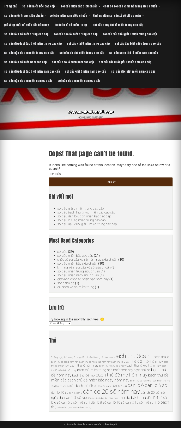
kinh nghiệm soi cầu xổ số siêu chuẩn (117, 15)
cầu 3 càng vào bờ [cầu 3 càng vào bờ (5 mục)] (60, 386)
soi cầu (62, 252)
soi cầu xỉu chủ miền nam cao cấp (79, 81)
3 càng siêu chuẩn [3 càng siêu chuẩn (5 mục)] (83, 357)
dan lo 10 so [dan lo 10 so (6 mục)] (59, 392)
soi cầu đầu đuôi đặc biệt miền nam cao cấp (32, 71)
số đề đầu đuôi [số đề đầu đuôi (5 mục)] (65, 407)
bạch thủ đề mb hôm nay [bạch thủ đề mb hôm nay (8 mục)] (121, 375)
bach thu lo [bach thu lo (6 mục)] (161, 357)
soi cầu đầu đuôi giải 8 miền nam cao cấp (125, 62)
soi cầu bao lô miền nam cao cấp (73, 62)
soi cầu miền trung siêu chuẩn (24, 15)
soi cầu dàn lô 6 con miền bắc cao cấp (84, 216)
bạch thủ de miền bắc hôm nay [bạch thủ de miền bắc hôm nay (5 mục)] (94, 362)
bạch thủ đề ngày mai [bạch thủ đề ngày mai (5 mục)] (141, 380)
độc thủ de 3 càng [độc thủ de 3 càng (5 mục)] (82, 407)
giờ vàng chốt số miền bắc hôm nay (26, 25)
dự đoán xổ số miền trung (71, 25)
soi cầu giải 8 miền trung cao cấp (88, 43)
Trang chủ (10, 6)
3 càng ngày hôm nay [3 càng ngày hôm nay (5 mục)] (62, 357)
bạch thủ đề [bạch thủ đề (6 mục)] (142, 370)
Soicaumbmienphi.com (90, 110)
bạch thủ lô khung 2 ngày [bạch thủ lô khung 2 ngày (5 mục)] (112, 365)
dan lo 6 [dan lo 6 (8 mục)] (136, 385)
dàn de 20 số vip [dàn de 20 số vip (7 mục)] (73, 397)
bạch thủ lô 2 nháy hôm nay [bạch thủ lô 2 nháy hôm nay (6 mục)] (143, 361)
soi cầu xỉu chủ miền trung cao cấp (81, 53)
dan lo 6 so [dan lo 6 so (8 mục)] (156, 385)
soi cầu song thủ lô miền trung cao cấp (118, 25)
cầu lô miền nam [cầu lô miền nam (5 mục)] (102, 386)
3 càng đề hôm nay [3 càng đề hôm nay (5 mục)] (103, 357)
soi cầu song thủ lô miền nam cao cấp (133, 53)
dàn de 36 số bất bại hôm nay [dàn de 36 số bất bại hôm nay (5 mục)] (103, 398)
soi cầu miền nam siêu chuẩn (68, 15)
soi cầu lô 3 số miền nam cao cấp (25, 62)
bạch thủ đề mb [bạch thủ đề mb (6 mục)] (83, 375)
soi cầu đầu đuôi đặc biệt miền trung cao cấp (33, 43)
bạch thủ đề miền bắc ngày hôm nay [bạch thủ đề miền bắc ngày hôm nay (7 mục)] (98, 380)
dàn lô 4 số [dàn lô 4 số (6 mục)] (154, 398)
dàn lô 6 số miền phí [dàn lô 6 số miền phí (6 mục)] (75, 402)
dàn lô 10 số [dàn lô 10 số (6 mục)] (116, 402)
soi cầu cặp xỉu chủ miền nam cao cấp (28, 81)
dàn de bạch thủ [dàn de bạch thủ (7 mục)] (132, 397)
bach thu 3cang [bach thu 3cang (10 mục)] (133, 356)
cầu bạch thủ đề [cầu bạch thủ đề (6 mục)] (81, 386)
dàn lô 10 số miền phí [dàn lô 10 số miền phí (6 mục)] (140, 402)
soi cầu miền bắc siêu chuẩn (79, 6)
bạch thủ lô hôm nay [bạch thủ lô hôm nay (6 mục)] (84, 365)
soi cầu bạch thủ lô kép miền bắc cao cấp (86, 212)
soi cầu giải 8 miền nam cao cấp (85, 71)
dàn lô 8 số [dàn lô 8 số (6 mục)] (98, 402)
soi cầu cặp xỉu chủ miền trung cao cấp (29, 53)
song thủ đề (65, 283)
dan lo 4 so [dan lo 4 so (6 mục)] (119, 386)
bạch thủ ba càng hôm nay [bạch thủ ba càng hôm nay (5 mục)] (64, 362)
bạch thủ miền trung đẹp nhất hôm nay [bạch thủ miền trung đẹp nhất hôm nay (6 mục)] (105, 370)
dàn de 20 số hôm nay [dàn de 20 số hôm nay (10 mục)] (111, 391)
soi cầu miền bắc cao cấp (38, 6)
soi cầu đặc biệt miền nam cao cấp (133, 71)
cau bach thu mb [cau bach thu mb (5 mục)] (161, 380)
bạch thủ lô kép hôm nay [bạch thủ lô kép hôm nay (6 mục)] (143, 365)
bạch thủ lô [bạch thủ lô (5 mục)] (117, 362)
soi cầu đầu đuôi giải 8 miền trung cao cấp (130, 34)
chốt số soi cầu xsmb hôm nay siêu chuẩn (130, 6)
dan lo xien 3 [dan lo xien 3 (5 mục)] (75, 393)
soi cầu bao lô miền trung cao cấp (76, 34)
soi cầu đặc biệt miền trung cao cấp (138, 43)
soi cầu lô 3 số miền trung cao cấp (26, 34)
